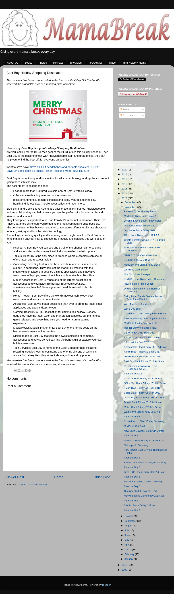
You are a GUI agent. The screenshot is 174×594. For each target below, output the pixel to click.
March (128, 549)
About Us (12, 62)
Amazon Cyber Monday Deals (140, 211)
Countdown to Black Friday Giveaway (144, 421)
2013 (125, 198)
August (129, 525)
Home (58, 477)
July (127, 530)
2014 (125, 193)
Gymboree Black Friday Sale (139, 230)
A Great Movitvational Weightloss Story (145, 462)
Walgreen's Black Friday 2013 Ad (142, 411)
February (130, 554)
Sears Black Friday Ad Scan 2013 (142, 392)
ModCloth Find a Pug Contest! (140, 323)
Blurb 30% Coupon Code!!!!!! (139, 260)
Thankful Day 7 (132, 435)
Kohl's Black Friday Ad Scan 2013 (142, 351)
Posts (124, 109)
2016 (125, 184)
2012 (125, 565)
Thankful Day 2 (132, 500)
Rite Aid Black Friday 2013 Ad (140, 505)
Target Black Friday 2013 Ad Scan (142, 402)
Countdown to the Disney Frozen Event (145, 313)
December (130, 202)
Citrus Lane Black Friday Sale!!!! (141, 235)
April (127, 544)
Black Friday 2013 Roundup (139, 332)
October (129, 516)
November (130, 207)
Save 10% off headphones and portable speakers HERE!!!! (65, 167)
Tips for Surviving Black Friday (140, 327)
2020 (125, 169)
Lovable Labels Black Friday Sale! (142, 220)
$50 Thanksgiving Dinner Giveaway (143, 481)
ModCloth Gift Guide (135, 426)
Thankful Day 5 (132, 467)
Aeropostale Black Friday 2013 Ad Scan (145, 347)
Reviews (58, 62)
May (127, 540)
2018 (125, 174)
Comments (127, 115)
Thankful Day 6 (132, 457)
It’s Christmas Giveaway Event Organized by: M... (140, 367)
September (131, 521)
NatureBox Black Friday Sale (139, 225)
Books (28, 62)
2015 (125, 188)
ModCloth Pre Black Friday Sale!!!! (142, 264)
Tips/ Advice (95, 62)
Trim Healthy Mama (134, 62)
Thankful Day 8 (132, 416)
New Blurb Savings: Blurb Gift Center (144, 431)
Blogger (106, 584)
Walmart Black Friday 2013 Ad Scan (143, 378)
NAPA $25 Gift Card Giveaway (140, 255)
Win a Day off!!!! (132, 308)
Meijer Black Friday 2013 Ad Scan (142, 407)
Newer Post (15, 477)
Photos (42, 62)
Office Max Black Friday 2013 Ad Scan (145, 383)
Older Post (102, 477)
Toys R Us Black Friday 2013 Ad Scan (144, 472)
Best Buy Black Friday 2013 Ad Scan (144, 361)
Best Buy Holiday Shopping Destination (145, 318)
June (127, 535)
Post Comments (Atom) (34, 484)
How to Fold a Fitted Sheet (138, 283)
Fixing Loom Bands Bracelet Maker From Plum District (143, 298)
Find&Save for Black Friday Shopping (144, 279)
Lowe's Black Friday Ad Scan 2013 (142, 356)
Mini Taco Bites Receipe (137, 274)
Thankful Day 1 (132, 510)
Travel (112, 62)
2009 (125, 569)
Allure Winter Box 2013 (136, 342)
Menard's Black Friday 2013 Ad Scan (144, 440)
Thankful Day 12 (133, 373)
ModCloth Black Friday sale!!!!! (140, 216)
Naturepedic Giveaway (136, 445)
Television (76, 62)
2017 (125, 179)
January (129, 559)
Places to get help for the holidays (142, 337)
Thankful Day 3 (132, 486)
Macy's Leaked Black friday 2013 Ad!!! (144, 495)
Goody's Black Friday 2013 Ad (140, 491)
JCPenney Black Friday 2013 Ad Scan (144, 397)
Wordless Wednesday (136, 269)
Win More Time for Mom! (137, 304)
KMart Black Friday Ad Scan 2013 (142, 388)
